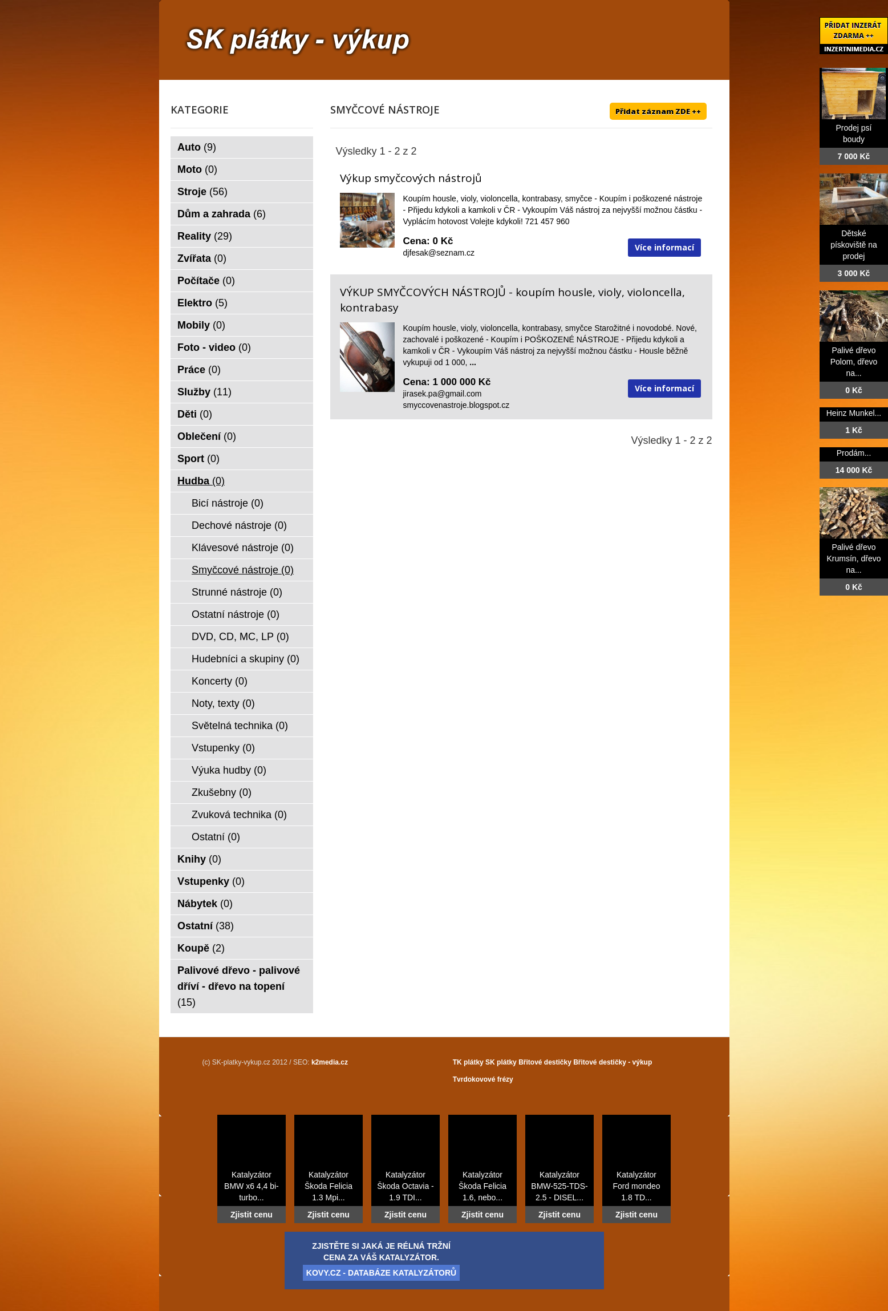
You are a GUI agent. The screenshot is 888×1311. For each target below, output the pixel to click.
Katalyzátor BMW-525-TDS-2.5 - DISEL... (559, 1186)
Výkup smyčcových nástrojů (411, 178)
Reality (204, 236)
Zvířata (201, 258)
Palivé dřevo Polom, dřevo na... (853, 362)
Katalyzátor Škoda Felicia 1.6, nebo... (482, 1186)
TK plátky (468, 1062)
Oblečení (206, 436)
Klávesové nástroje (243, 547)
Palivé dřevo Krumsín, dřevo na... (854, 558)
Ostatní (216, 837)
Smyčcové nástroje (243, 570)
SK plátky (501, 1062)
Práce (199, 369)
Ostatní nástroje (235, 614)
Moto (197, 169)
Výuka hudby (229, 770)
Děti (194, 414)
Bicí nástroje (227, 503)
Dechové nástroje (239, 525)
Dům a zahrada (221, 214)
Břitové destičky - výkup (612, 1062)
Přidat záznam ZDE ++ (658, 111)
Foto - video (214, 347)
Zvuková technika (239, 814)
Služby (204, 392)
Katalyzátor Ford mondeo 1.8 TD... (636, 1186)
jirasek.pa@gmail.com (442, 393)
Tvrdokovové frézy (483, 1079)
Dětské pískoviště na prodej (853, 245)
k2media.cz (329, 1062)
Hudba (201, 481)
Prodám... (854, 453)
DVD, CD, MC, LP (240, 636)
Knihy (199, 859)
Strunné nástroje (237, 592)
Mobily (201, 325)
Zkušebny (222, 792)
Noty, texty (223, 703)
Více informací (664, 247)
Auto (196, 147)
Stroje (202, 191)
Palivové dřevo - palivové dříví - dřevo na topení (238, 986)
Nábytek (205, 903)
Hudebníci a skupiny (245, 659)
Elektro (202, 303)
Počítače (206, 280)
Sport (198, 458)
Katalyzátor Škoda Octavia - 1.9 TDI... (405, 1186)
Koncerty (220, 681)
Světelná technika (240, 725)
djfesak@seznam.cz (439, 252)
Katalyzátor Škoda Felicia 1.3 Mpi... (328, 1186)
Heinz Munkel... (853, 413)
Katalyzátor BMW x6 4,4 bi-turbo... (251, 1186)
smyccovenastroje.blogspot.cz (456, 405)
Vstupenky (223, 748)
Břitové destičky (544, 1062)
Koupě (201, 948)
